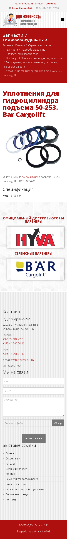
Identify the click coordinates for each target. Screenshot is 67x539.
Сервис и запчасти (39, 45)
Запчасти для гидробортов (22, 54)
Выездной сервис (16, 484)
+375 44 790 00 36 (23, 3)
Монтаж (10, 473)
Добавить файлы (14, 423)
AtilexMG (45, 531)
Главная (20, 45)
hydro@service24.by (23, 8)
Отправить (33, 438)
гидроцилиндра (31, 177)
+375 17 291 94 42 (46, 3)
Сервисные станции (17, 494)
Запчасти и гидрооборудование (25, 49)
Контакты (11, 499)
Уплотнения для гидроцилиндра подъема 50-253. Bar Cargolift (31, 104)
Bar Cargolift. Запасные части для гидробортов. (34, 58)
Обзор (58, 423)
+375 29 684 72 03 (13, 339)
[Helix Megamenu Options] (62, 19)
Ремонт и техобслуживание (21, 479)
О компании (12, 458)
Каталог (10, 463)
